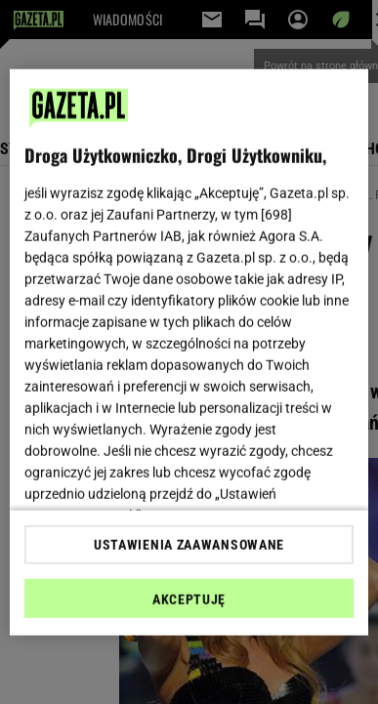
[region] (189, 352)
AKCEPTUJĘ (189, 599)
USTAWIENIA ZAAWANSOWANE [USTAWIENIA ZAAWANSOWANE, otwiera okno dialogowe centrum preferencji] (189, 545)
